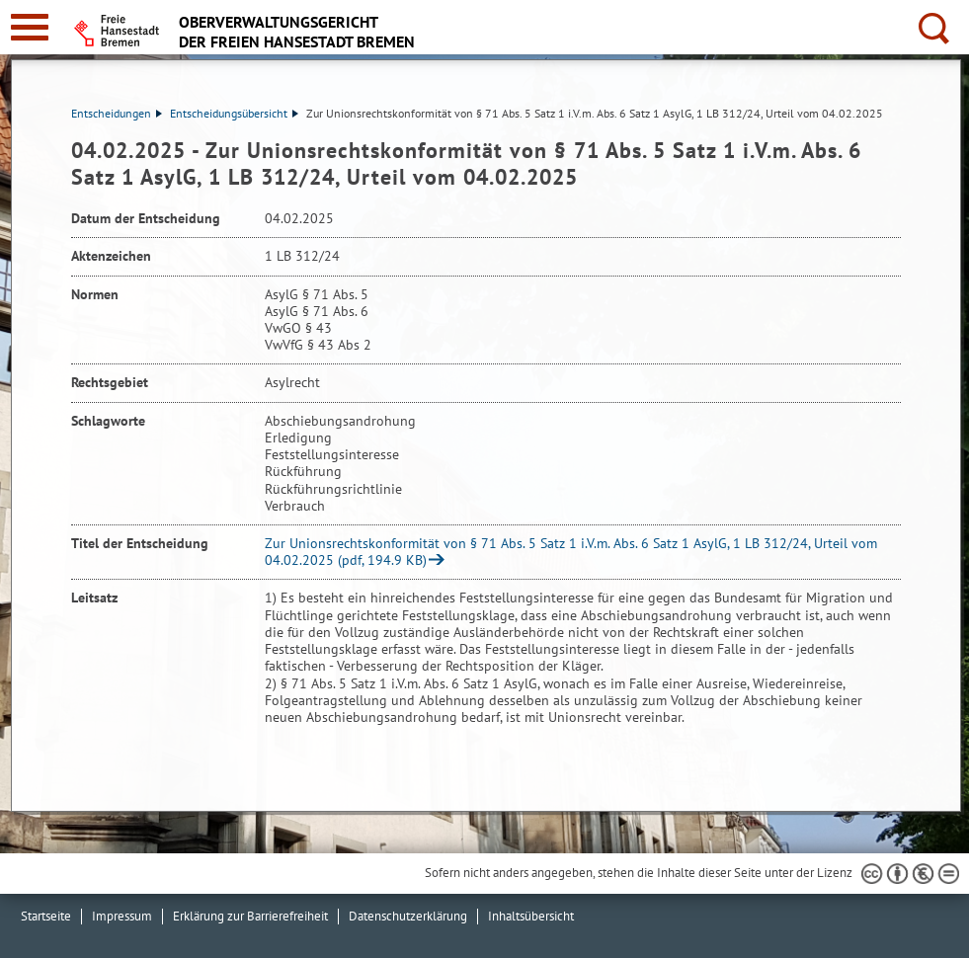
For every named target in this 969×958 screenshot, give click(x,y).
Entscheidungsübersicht (234, 113)
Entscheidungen (116, 113)
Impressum (122, 916)
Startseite (46, 916)
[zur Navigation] (29, 27)
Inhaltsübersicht (531, 916)
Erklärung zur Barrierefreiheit (250, 916)
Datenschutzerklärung (408, 916)
